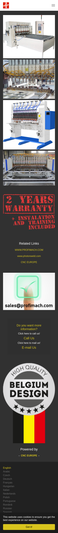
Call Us (29, 338)
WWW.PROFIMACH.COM (29, 250)
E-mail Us (29, 347)
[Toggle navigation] (53, 5)
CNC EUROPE (29, 262)
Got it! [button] (29, 527)
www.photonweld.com (29, 256)
